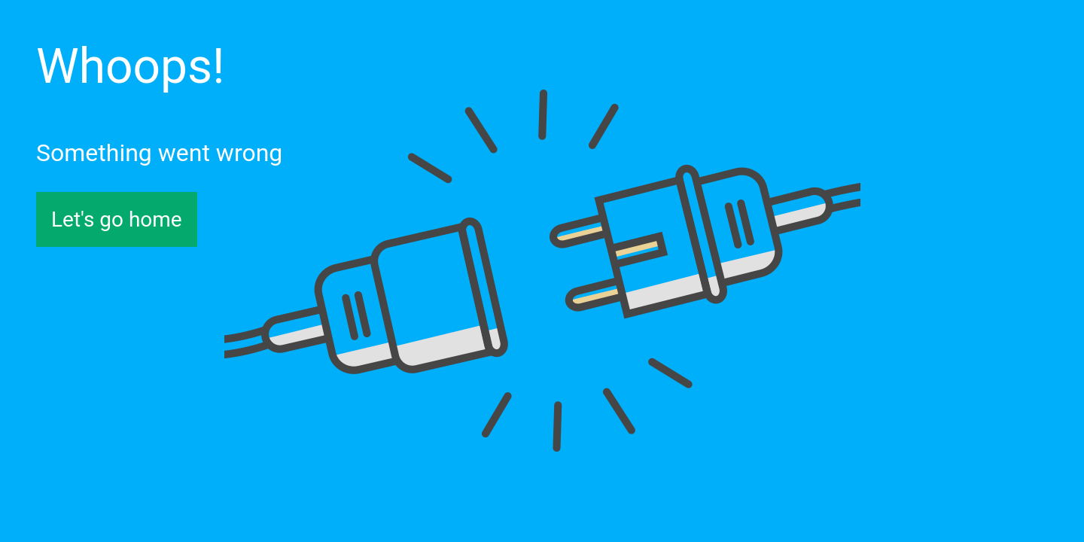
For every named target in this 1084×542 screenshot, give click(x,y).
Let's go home (116, 219)
